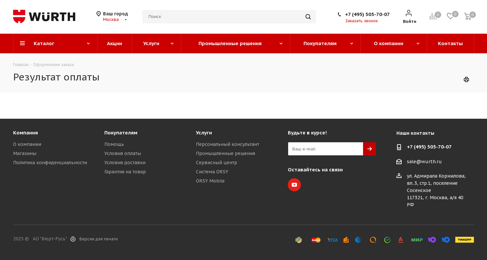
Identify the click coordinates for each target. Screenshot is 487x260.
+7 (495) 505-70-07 (367, 14)
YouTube (294, 184)
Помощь (114, 144)
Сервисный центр (216, 162)
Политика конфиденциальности (50, 162)
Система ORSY (212, 172)
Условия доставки (125, 162)
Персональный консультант (227, 144)
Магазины (24, 153)
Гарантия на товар (125, 172)
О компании (27, 144)
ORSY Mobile (210, 181)
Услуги (204, 133)
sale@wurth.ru (424, 162)
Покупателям (120, 133)
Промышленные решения (225, 153)
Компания (25, 133)
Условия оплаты (122, 153)
